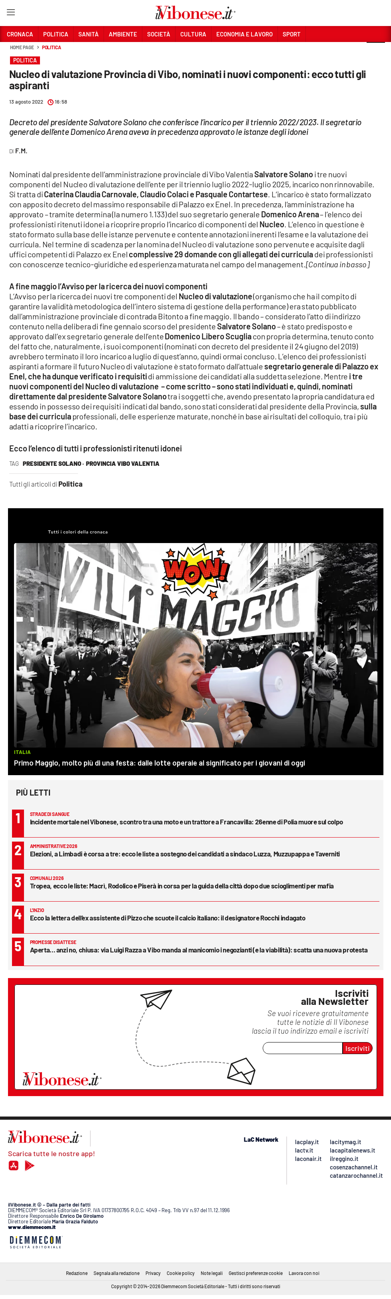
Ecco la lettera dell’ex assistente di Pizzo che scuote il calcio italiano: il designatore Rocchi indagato (167, 918)
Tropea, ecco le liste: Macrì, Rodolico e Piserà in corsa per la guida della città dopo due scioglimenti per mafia (182, 886)
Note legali (212, 1273)
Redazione (77, 1273)
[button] (376, 51)
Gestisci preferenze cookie (256, 1273)
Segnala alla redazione (117, 1273)
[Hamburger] (10, 13)
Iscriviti (357, 1048)
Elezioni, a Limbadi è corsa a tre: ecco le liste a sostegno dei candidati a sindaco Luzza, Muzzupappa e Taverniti (185, 854)
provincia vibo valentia (123, 463)
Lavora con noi (304, 1273)
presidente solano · (53, 463)
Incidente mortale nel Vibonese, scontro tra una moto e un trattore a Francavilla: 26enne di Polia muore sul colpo (186, 822)
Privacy (153, 1273)
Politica (51, 47)
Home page (22, 47)
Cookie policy (181, 1273)
